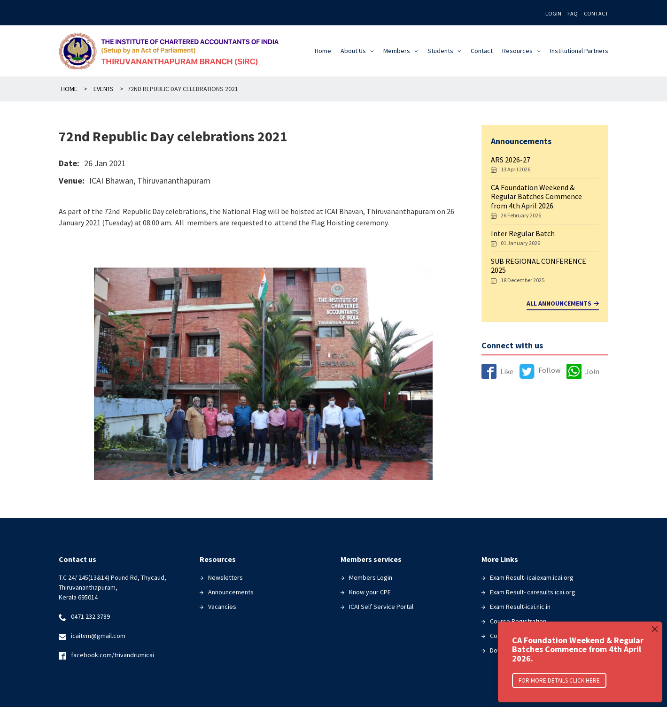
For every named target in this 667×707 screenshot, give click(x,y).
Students (440, 50)
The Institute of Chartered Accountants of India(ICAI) (172, 50)
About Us (353, 50)
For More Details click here (559, 680)
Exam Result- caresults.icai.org (532, 592)
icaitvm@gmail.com (98, 635)
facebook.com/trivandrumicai (112, 655)
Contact (596, 13)
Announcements (231, 592)
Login (553, 13)
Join (582, 371)
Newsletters (225, 577)
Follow (540, 369)
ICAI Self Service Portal (381, 606)
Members (396, 50)
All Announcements (563, 303)
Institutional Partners (579, 50)
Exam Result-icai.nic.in (520, 606)
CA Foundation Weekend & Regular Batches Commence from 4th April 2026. (536, 196)
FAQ (572, 13)
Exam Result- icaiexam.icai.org (532, 577)
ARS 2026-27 (510, 159)
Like (497, 371)
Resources (517, 50)
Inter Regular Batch (523, 233)
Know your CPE (370, 592)
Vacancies (222, 606)
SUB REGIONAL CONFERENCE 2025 (538, 265)
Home (323, 50)
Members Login (370, 577)
